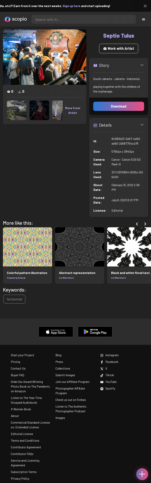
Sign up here (74, 6)
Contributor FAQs (22, 454)
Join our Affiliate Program (72, 381)
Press (59, 361)
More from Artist (72, 110)
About (15, 416)
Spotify (107, 388)
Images (60, 418)
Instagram (109, 355)
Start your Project (22, 355)
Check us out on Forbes (70, 399)
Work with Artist (118, 48)
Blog (58, 355)
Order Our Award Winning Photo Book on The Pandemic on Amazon (30, 386)
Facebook (109, 361)
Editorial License (22, 434)
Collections (62, 368)
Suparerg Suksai (16, 277)
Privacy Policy (20, 478)
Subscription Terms (24, 472)
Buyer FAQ (17, 375)
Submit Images (65, 375)
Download (118, 106)
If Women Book (21, 409)
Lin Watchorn (66, 277)
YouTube (108, 381)
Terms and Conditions (25, 440)
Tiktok (107, 375)
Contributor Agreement (26, 447)
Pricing (15, 361)
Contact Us (18, 368)
